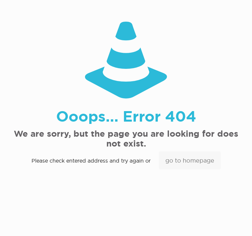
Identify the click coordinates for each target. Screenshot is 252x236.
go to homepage (189, 160)
